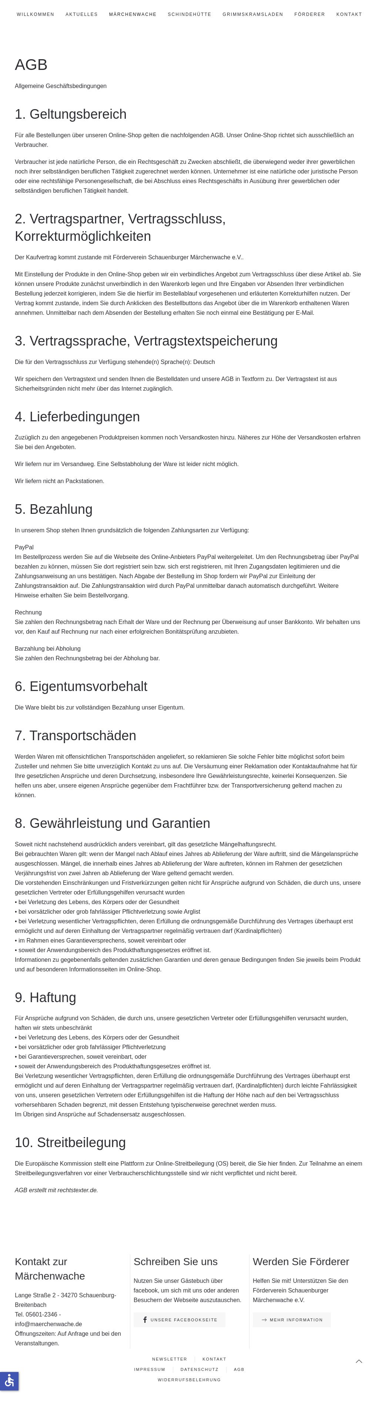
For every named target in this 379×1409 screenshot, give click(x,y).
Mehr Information (292, 1320)
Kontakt (349, 14)
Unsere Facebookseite (180, 1320)
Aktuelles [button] (82, 14)
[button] (358, 1361)
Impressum (151, 1369)
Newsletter (170, 1359)
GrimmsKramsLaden (253, 14)
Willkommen (35, 14)
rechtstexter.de (77, 1190)
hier (273, 1163)
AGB (238, 1369)
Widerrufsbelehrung (189, 1379)
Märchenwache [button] (133, 14)
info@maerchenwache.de (49, 1324)
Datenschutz (199, 1369)
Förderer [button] (310, 14)
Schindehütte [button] (190, 14)
